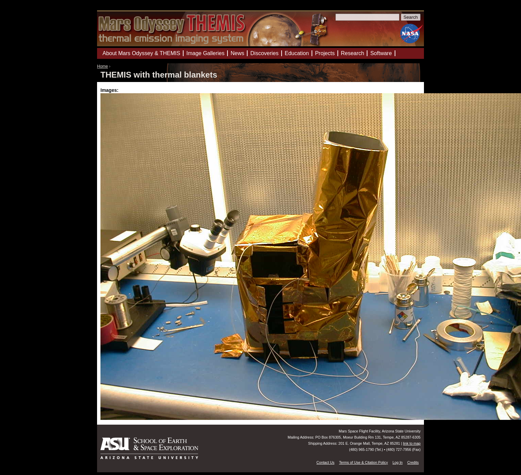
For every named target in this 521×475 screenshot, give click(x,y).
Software (381, 53)
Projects (325, 53)
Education (297, 53)
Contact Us (325, 462)
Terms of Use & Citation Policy (363, 462)
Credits (413, 462)
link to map (412, 443)
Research (352, 53)
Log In (398, 462)
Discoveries (264, 53)
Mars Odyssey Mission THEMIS (117, 8)
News (237, 53)
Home (102, 66)
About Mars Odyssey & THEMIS (141, 53)
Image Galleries (205, 53)
